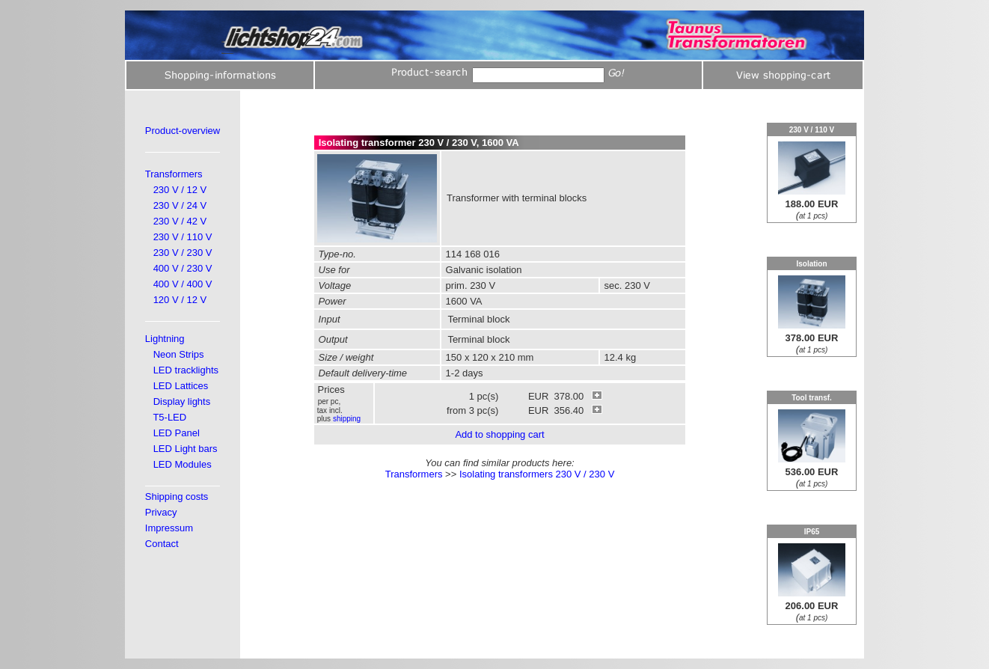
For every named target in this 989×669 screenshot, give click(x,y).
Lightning (165, 338)
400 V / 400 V (182, 284)
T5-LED (169, 417)
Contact (162, 543)
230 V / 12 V (180, 189)
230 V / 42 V (180, 221)
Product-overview (182, 130)
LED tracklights (185, 370)
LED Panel (176, 433)
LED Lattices (181, 385)
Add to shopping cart (499, 434)
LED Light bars (185, 448)
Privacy (161, 512)
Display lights (182, 401)
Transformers (174, 174)
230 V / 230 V (182, 252)
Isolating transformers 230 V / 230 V (536, 474)
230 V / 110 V (182, 236)
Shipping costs (177, 496)
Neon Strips (178, 354)
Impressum (169, 528)
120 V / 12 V (180, 299)
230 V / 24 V (180, 205)
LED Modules (182, 464)
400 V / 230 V (182, 268)
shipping (347, 419)
